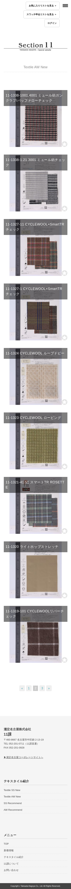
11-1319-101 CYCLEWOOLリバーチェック (35, 613)
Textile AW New (12, 796)
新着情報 (9, 850)
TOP (6, 843)
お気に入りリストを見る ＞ (43, 5)
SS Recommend (13, 803)
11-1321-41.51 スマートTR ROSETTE (35, 484)
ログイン (52, 23)
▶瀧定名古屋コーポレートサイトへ (23, 757)
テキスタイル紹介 (13, 857)
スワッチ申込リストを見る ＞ (42, 14)
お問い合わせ (11, 870)
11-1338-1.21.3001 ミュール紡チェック (35, 162)
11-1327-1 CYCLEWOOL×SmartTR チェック (34, 291)
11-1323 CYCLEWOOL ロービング (33, 418)
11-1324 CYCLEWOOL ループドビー (35, 353)
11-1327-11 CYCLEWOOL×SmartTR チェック (35, 226)
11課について (11, 863)
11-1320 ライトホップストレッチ (32, 547)
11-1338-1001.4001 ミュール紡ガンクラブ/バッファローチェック (34, 97)
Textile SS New (12, 790)
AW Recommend (13, 809)
